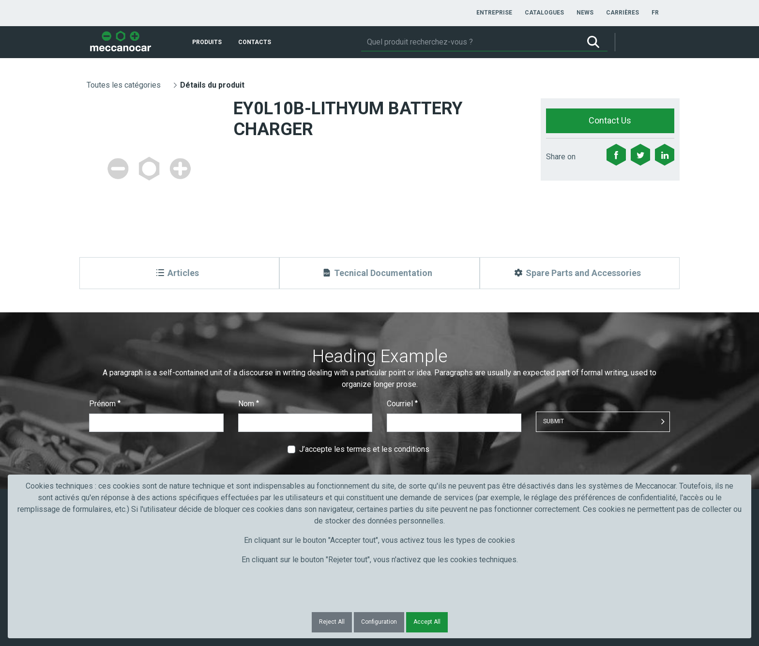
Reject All (332, 621)
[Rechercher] (470, 42)
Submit (553, 421)
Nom (248, 403)
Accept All (426, 621)
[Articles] (179, 273)
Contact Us (610, 120)
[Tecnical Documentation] (379, 273)
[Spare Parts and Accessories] (580, 273)
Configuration (379, 621)
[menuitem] (494, 12)
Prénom (105, 403)
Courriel (402, 403)
